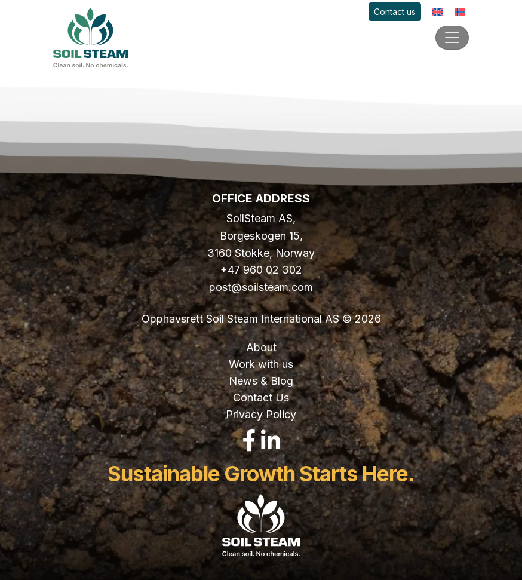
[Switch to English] (437, 11)
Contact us (395, 12)
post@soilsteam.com (261, 287)
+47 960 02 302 (261, 269)
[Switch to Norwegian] (460, 11)
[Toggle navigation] (452, 38)
